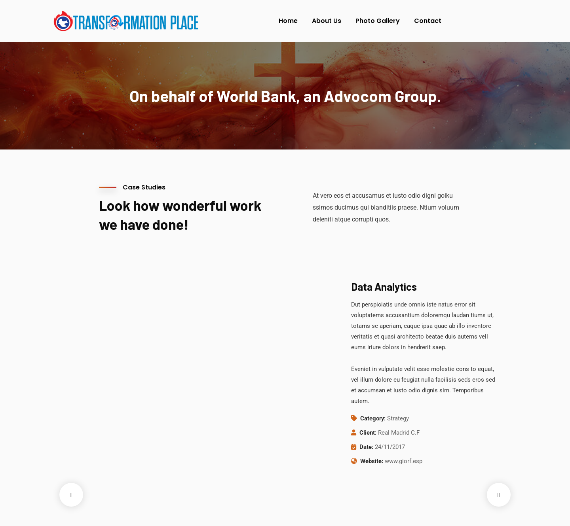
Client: (367, 432)
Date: (366, 446)
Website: (371, 461)
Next (499, 495)
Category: (373, 418)
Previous (71, 495)
